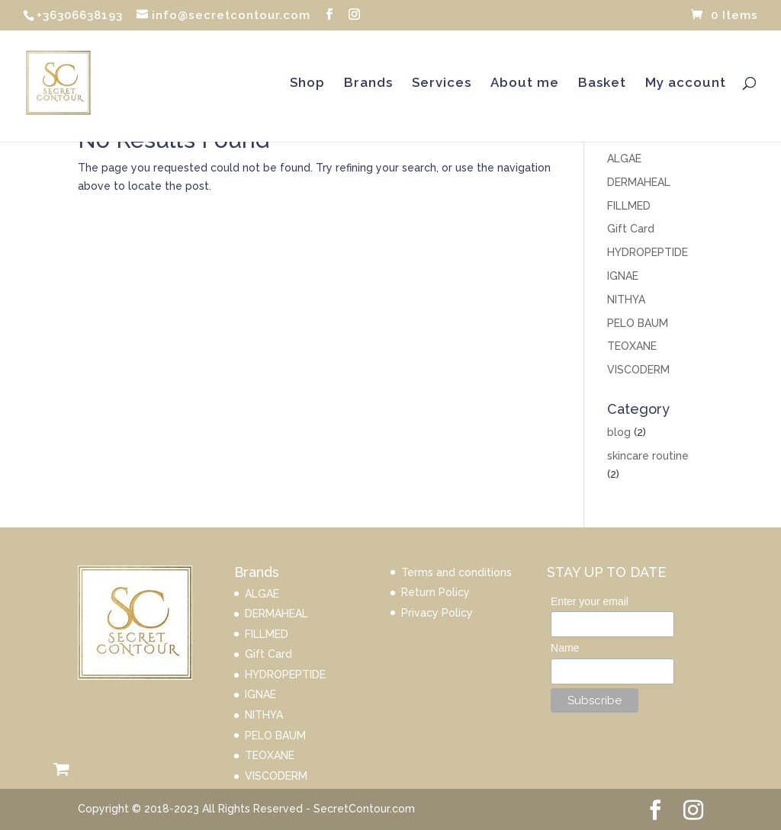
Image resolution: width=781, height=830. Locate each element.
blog (619, 432)
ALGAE (624, 158)
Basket (602, 83)
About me (524, 83)
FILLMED (629, 206)
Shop (307, 83)
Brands (368, 83)
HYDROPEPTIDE (647, 252)
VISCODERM (638, 370)
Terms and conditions (456, 572)
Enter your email (589, 601)
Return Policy (435, 592)
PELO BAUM (637, 323)
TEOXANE (632, 346)
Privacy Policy (437, 613)
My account (685, 83)
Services (441, 83)
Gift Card (630, 229)
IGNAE (622, 276)
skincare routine (648, 456)
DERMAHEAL (638, 182)
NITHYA (626, 299)
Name (565, 648)
